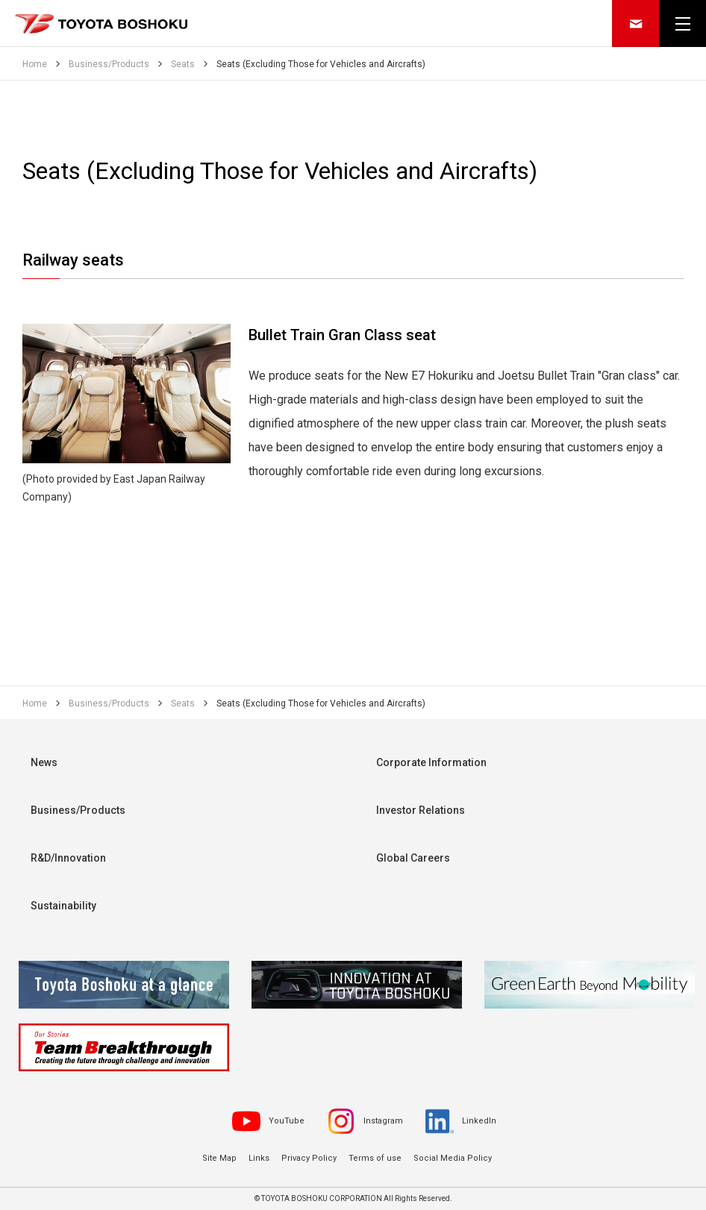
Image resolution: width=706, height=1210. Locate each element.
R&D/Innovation (68, 858)
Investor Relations (420, 810)
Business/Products (78, 810)
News (44, 762)
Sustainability (63, 906)
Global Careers (413, 858)
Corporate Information (431, 762)
